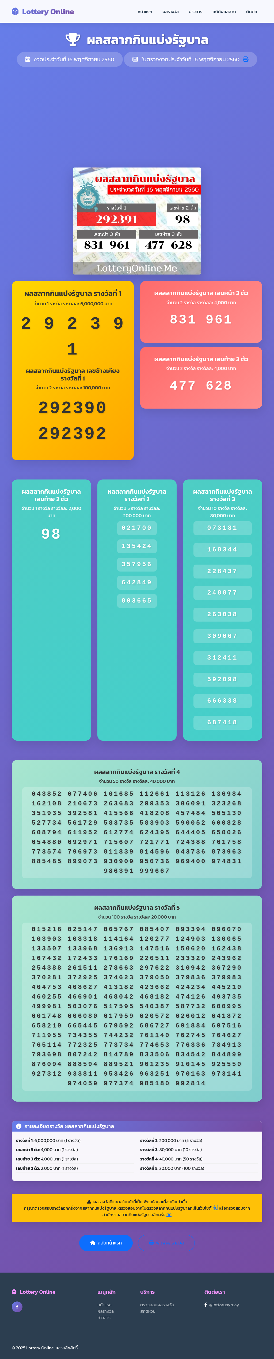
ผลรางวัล (170, 11)
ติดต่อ (251, 11)
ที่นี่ (215, 1208)
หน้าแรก (145, 11)
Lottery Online (43, 11)
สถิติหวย (147, 1311)
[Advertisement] (137, 117)
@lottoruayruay (224, 1304)
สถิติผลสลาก (224, 11)
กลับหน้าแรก (106, 1243)
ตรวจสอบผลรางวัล (157, 1304)
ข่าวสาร (196, 11)
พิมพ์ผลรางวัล (166, 1243)
